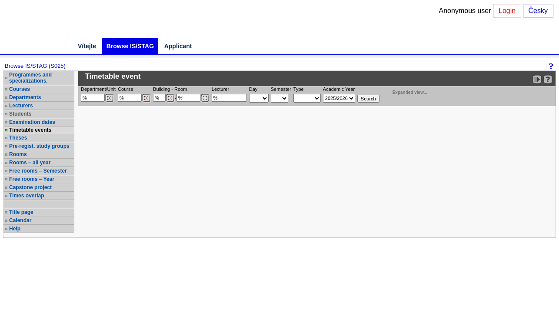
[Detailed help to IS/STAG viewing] (547, 79)
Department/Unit (98, 89)
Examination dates (32, 122)
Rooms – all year (29, 163)
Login (507, 10)
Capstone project (30, 187)
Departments (25, 97)
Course (125, 89)
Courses (19, 89)
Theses (18, 138)
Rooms (18, 154)
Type (298, 89)
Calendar (20, 220)
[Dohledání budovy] (170, 98)
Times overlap (26, 196)
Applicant (178, 46)
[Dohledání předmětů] (146, 98)
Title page (21, 212)
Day (253, 89)
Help (14, 229)
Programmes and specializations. (30, 78)
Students (20, 114)
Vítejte (87, 46)
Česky (538, 10)
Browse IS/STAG (130, 46)
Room (180, 89)
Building (161, 89)
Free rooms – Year (31, 179)
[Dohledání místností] (205, 98)
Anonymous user (466, 10)
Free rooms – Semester (38, 171)
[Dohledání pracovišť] (109, 98)
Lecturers (21, 106)
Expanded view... (405, 91)
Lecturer (220, 89)
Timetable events (30, 130)
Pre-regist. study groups (39, 146)
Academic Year (339, 89)
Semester (281, 89)
